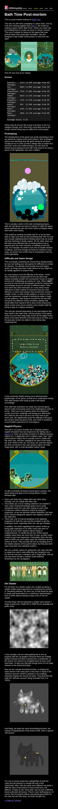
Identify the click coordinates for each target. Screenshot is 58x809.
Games (24, 8)
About (41, 8)
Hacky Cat (9, 434)
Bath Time (36, 20)
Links (46, 8)
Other (51, 8)
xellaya (34, 26)
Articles (35, 8)
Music (30, 8)
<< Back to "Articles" (13, 800)
